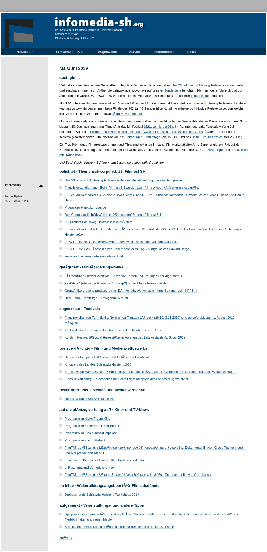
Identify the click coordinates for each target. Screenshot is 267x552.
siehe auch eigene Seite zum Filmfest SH (94, 256)
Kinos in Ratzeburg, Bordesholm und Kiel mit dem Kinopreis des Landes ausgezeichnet (126, 379)
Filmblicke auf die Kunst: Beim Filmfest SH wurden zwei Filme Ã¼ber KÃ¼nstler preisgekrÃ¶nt (132, 187)
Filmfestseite (200, 95)
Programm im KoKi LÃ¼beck (85, 440)
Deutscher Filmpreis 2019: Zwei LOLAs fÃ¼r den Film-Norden (109, 357)
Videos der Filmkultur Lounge (85, 207)
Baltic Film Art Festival (207, 137)
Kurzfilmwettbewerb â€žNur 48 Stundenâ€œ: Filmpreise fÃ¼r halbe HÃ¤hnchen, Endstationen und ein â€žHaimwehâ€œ (150, 371)
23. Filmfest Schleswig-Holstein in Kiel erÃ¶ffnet (98, 222)
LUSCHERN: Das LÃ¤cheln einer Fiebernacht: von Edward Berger (127, 249)
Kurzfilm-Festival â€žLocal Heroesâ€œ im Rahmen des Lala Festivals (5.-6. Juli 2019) (125, 337)
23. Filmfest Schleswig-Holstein (200, 85)
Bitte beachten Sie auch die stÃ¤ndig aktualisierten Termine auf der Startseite (119, 526)
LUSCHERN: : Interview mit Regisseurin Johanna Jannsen (121, 241)
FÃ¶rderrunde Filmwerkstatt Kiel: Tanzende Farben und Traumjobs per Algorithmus (123, 276)
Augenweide (107, 52)
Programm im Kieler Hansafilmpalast (91, 433)
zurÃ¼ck (65, 537)
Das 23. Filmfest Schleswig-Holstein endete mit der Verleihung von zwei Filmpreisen (124, 180)
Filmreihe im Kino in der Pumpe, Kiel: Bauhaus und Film (104, 460)
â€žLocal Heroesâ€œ (159, 126)
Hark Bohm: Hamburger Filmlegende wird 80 (96, 298)
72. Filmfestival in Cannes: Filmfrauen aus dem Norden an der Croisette (115, 330)
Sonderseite (172, 90)
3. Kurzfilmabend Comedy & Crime (89, 467)
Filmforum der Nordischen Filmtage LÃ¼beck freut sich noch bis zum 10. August (146, 131)
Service (134, 52)
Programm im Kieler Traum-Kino (87, 418)
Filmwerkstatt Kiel (69, 52)
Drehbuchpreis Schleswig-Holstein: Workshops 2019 (102, 494)
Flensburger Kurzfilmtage (142, 137)
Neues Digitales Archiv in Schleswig (90, 398)
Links (191, 52)
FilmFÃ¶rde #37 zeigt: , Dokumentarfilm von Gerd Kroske (138, 474)
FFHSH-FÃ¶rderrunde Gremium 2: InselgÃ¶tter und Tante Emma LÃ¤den (116, 283)
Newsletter (25, 52)
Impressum (13, 185)
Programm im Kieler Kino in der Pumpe (92, 426)
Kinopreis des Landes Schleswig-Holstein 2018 (98, 364)
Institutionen (164, 52)
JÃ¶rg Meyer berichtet (127, 113)
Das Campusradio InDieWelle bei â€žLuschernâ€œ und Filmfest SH (113, 214)
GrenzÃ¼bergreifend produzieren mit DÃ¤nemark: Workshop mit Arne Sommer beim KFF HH (131, 290)
